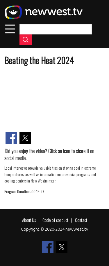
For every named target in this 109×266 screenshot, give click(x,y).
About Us (29, 220)
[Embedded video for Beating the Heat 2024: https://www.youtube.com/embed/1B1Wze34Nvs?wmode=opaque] (54, 99)
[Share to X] (25, 138)
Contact (81, 220)
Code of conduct (55, 220)
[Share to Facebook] (11, 138)
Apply (25, 39)
